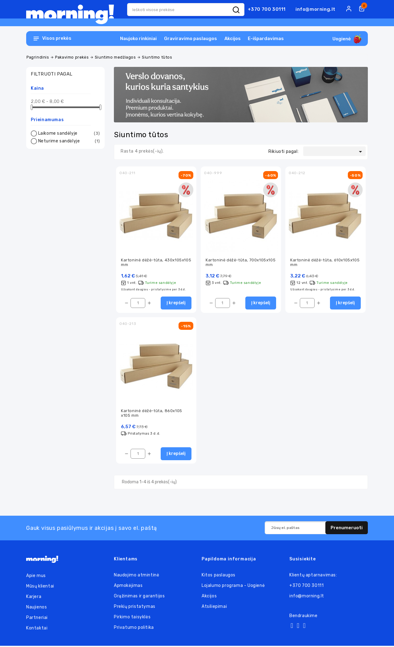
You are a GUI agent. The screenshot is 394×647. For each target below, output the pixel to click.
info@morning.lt (316, 9)
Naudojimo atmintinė (136, 576)
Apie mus (36, 576)
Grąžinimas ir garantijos (139, 597)
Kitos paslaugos (218, 576)
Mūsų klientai (40, 587)
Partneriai (37, 618)
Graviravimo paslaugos (190, 38)
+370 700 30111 (267, 9)
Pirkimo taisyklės (132, 618)
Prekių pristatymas (134, 607)
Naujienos (36, 608)
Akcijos (232, 38)
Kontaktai (36, 629)
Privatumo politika (134, 628)
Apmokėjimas (128, 586)
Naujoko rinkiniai (138, 38)
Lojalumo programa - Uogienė (233, 586)
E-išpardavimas (266, 38)
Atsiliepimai (214, 607)
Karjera (33, 597)
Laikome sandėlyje (68, 133)
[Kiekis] (138, 304)
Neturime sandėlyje (68, 141)
